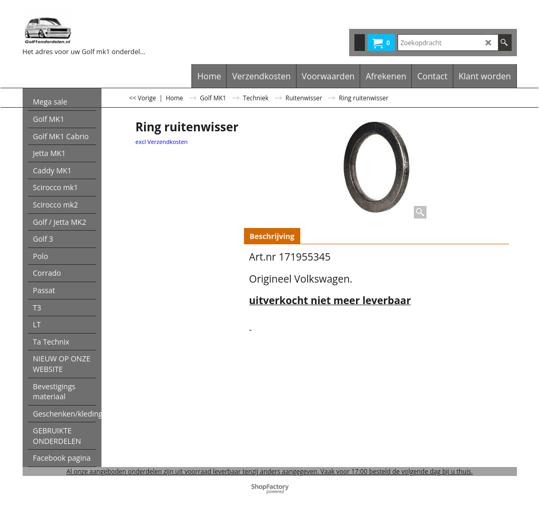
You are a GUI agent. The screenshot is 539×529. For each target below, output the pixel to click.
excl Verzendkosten (162, 142)
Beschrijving (272, 236)
